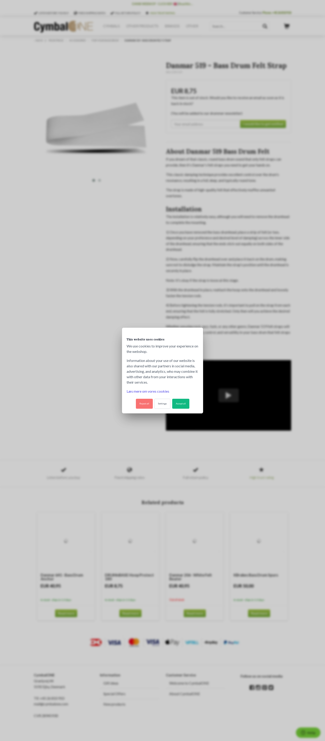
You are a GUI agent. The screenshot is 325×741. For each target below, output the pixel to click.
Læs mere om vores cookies (148, 391)
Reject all (144, 403)
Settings (162, 403)
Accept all (181, 403)
